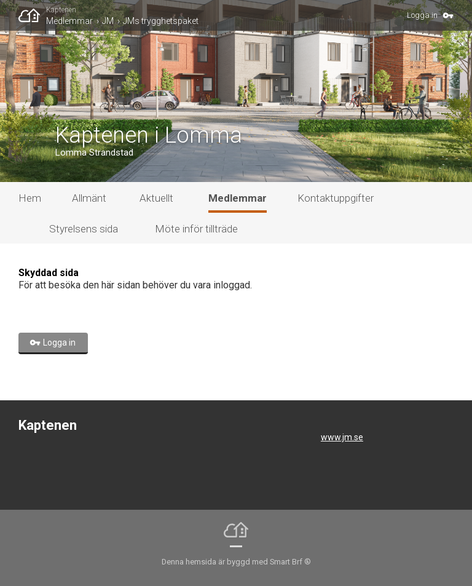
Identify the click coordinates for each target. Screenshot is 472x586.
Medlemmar (69, 21)
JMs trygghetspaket (161, 21)
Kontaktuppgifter (335, 198)
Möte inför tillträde (196, 229)
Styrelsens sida (83, 229)
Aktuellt (156, 198)
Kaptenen (61, 10)
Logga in (422, 15)
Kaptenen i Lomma (148, 135)
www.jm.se (342, 437)
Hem (29, 198)
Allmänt (89, 198)
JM (108, 21)
